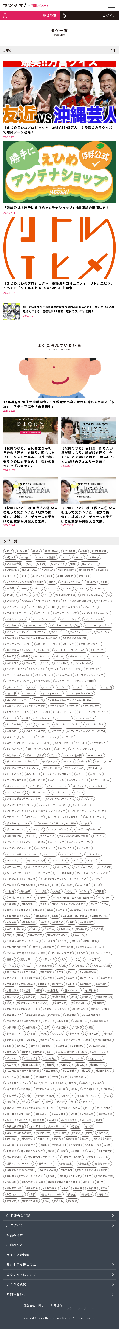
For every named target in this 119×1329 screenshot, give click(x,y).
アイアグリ (104, 601)
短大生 (10, 1121)
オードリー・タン (48, 645)
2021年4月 (52, 552)
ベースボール (56, 818)
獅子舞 (10, 1115)
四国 (20, 935)
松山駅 (27, 1077)
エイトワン (104, 632)
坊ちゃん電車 (37, 954)
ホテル (86, 824)
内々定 (24, 910)
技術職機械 (13, 1028)
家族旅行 (58, 985)
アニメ (53, 608)
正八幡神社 (89, 1090)
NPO (41, 583)
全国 (106, 904)
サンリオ (12, 719)
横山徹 (62, 1090)
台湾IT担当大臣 (15, 929)
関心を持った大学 (33, 1183)
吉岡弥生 (49, 929)
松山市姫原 (51, 1071)
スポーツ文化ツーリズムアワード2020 (28, 744)
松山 (50, 1053)
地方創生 (49, 948)
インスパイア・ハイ (44, 620)
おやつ (29, 651)
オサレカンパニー (90, 645)
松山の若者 (31, 1059)
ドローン (97, 774)
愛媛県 (10, 1009)
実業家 (43, 985)
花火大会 (62, 1133)
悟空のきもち (104, 997)
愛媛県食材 (13, 1022)
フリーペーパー (39, 793)
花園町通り (44, 1133)
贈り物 (76, 1145)
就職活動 (53, 991)
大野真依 (47, 972)
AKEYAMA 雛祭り (46, 558)
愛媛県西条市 (90, 1016)
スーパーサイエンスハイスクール (86, 731)
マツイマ (99, 836)
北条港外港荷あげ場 (76, 917)
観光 (58, 1139)
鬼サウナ (12, 1201)
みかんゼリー (14, 861)
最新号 (63, 1047)
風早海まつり (14, 1189)
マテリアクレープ (71, 855)
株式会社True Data (18, 1084)
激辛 (48, 1102)
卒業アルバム (100, 917)
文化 (44, 1034)
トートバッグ (14, 774)
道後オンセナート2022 (19, 1164)
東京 (25, 1053)
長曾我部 (12, 1183)
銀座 (88, 1177)
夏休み (10, 960)
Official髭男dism (72, 583)
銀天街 (76, 1177)
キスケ (45, 663)
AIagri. (26, 558)
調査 (97, 1139)
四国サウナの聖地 (58, 935)
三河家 (10, 886)
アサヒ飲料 (36, 608)
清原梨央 (12, 1102)
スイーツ (12, 737)
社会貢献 (39, 1121)
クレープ (46, 688)
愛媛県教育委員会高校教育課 (44, 1016)
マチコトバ (48, 836)
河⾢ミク (66, 1096)
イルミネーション (16, 620)
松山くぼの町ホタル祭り (73, 1053)
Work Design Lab (92, 595)
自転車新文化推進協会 (19, 1133)
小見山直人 (13, 991)
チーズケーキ (95, 756)
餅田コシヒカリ (15, 1195)
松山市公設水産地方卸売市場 (23, 1071)
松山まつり (96, 1059)
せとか (61, 750)
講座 (108, 1139)
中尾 (97, 886)
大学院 (10, 966)
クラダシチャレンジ (18, 682)
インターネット (94, 620)
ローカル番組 (64, 873)
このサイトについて (21, 1280)
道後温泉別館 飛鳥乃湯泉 (21, 1170)
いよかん (104, 614)
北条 (55, 917)
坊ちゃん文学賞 (15, 954)
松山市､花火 (98, 1065)
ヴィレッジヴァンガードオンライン (26, 632)
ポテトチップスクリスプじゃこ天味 (56, 824)
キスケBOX (62, 663)
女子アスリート (15, 979)
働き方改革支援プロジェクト (69, 904)
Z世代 (40, 601)
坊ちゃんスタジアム (91, 948)
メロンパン (93, 861)
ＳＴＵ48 (52, 589)
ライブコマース (84, 867)
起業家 (10, 1152)
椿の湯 (10, 1090)
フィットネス (97, 787)
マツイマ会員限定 (35, 842)
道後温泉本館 (48, 1170)
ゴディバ (63, 688)
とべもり (33, 774)
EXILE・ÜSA (30, 570)
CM (29, 564)
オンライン (98, 651)
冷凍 (62, 910)
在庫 (64, 941)
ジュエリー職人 (95, 725)
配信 (104, 1170)
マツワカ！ (84, 849)
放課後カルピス (15, 1034)
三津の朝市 (26, 886)
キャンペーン (43, 676)
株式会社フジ (68, 1084)
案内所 (86, 1084)
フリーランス (61, 793)
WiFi (47, 595)
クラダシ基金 (42, 682)
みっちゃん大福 (36, 861)
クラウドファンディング (89, 676)
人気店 (57, 892)
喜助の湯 (82, 929)
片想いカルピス (71, 1108)
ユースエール (14, 867)
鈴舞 (51, 1177)
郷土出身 (67, 1170)
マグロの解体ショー (89, 830)
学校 (60, 979)
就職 (39, 991)
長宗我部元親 (105, 1177)
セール (81, 744)
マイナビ (38, 830)
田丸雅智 (25, 1115)
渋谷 (25, 1102)
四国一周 (80, 935)
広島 (44, 997)
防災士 (88, 1183)
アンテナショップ (67, 614)
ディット (85, 762)
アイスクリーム (15, 608)
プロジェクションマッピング (88, 812)
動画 (27, 917)
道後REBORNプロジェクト (42, 1158)
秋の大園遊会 (69, 1121)
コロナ (92, 688)
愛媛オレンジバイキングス (33, 1003)
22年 (84, 552)
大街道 (62, 966)
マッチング (58, 842)
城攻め (82, 954)
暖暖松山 (48, 1047)
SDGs (24, 589)
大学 (63, 960)
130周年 (23, 552)
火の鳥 (61, 1102)
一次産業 (30, 880)
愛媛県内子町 (14, 1016)
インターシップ (70, 620)
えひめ (10, 638)
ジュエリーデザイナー (68, 725)
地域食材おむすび (16, 948)
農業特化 (77, 1152)
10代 (9, 552)
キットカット (37, 669)
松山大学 (66, 1065)
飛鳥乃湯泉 (50, 1189)
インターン (13, 626)
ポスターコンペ (95, 818)
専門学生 (102, 985)
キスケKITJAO (83, 663)
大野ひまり (13, 972)
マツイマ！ (13, 842)
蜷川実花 (12, 1139)
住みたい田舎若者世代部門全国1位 (73, 898)
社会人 (24, 1121)
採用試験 (77, 1028)
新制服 (108, 1034)
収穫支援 (58, 923)
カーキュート (41, 657)
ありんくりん (70, 608)
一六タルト (13, 880)
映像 (9, 1047)
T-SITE (68, 589)
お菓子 (24, 657)
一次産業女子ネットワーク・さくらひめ (64, 880)
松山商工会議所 (31, 1065)
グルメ (32, 688)
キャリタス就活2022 (18, 676)
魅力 (46, 1201)
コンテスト (29, 694)
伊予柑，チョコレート (19, 898)
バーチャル (58, 781)
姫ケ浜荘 (35, 979)
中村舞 (10, 892)
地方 (35, 948)
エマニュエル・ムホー (19, 645)
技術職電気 (31, 1028)
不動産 (68, 886)
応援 (74, 997)
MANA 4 (84, 577)
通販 (90, 1152)
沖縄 (27, 1096)
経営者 (76, 1127)
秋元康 (87, 1121)
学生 (72, 979)
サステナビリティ (64, 713)
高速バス (103, 1195)
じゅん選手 (13, 731)
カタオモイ (13, 663)
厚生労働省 (29, 923)
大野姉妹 (30, 972)
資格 (44, 1145)
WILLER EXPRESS (65, 595)
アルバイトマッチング (19, 614)
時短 (34, 1047)
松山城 (50, 1065)
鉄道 (63, 1177)
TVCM (10, 595)
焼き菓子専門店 (15, 1108)
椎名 (99, 1084)
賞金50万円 (59, 1145)
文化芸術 (58, 1034)
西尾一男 (44, 1139)
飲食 (104, 1189)
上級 (55, 886)
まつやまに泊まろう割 (19, 849)
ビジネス (79, 787)
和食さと (66, 929)
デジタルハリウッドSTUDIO (23, 768)
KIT (50, 577)
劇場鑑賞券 (13, 917)
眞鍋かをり (106, 1115)
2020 (37, 552)
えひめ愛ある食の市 (75, 638)
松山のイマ (14, 1238)
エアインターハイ (81, 632)
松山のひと (13, 1059)
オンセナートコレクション (71, 651)
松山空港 (12, 1077)
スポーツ (68, 737)
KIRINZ (38, 577)
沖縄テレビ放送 (45, 1096)
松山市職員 (70, 1071)
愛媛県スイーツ (29, 1009)
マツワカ (67, 849)
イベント (88, 614)
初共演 (91, 910)
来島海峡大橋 (97, 1047)
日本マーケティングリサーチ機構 (71, 1040)
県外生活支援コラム (21, 1270)
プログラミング (15, 812)
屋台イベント (72, 991)
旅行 (44, 1040)
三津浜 (43, 886)
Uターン (24, 595)
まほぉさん (94, 855)
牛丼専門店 (104, 1108)
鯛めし (59, 1201)
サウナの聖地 (92, 706)
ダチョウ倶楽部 (35, 756)
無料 (73, 1102)
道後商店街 (66, 1164)
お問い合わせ (16, 1299)
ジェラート (64, 719)
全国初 (10, 910)
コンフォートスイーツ (80, 694)
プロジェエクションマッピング (47, 812)
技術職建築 (99, 1022)
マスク (32, 836)
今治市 (71, 892)
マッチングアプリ (80, 842)
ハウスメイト (78, 781)
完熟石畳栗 (26, 985)
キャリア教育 (73, 669)
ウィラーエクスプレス (98, 626)
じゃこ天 (44, 725)
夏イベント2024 (101, 954)
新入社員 (93, 1034)
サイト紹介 (58, 706)
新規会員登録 (18, 1218)
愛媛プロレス (80, 1003)
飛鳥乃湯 (33, 1189)
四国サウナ (35, 935)
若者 (89, 1133)
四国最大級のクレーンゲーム (23, 941)
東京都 (38, 1053)
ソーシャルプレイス (83, 750)
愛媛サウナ (60, 1003)
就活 (27, 991)
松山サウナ (99, 1053)
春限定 (22, 1047)
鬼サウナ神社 (30, 1201)
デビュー (95, 768)
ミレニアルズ (59, 861)
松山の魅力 (50, 1059)
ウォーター (59, 632)
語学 (85, 1139)
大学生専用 (93, 960)
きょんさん (63, 676)
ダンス (54, 756)
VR (36, 595)
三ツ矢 (96, 880)
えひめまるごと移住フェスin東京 (39, 638)
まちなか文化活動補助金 (74, 836)
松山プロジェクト (73, 1059)
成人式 (48, 1022)
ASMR (66, 558)
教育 (32, 1034)
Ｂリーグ (94, 558)
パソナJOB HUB (16, 787)
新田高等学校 (27, 1040)
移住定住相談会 (15, 1127)
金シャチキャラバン (31, 1177)
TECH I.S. (99, 589)
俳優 (44, 904)
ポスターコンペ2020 (18, 824)
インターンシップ (35, 626)
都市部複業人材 (87, 1170)
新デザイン (76, 1034)
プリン (79, 793)
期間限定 (78, 1047)
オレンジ (44, 651)
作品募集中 (29, 904)
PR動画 (10, 589)
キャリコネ (93, 669)
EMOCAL (12, 570)
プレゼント (86, 799)
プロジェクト (14, 818)
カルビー (30, 663)
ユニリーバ (63, 867)
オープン (69, 645)
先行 (94, 904)
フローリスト (81, 805)
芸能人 (77, 1133)
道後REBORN (14, 1158)
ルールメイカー (15, 873)
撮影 (90, 1028)
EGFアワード (90, 564)
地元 (75, 941)
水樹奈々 (107, 1090)
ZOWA (27, 601)
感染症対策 (31, 1022)
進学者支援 (106, 1152)
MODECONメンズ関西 (19, 583)
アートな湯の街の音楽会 (77, 601)
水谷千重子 (13, 1096)
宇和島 (10, 985)
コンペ (39, 700)
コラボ (78, 688)
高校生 (72, 1195)
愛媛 (9, 1003)
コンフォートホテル (18, 700)
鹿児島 (73, 1201)
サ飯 (25, 719)
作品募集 (12, 904)
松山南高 (12, 1065)
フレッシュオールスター (54, 805)
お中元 (10, 657)
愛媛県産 (72, 1016)
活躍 (108, 1096)
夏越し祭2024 (28, 960)
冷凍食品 (76, 910)
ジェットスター (43, 719)
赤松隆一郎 (92, 1145)
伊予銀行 (43, 898)
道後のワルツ (46, 1164)
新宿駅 (10, 1040)
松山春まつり (104, 1071)
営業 (9, 935)
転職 (51, 1152)
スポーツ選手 (63, 744)
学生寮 (106, 979)
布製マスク (13, 997)
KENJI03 (12, 577)
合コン (34, 929)
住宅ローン (105, 898)
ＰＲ (104, 583)
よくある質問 (16, 1290)
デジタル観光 (52, 768)
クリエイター (14, 688)
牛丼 (89, 1108)
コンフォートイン (52, 694)
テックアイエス (74, 768)
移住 (99, 1121)
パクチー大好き (101, 781)
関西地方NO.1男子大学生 (63, 1183)
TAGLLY (82, 589)
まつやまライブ (46, 849)
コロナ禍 (12, 694)
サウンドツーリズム (18, 713)
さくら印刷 (41, 713)
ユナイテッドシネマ (39, 867)
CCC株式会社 (14, 564)
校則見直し (80, 1077)
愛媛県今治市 (99, 1009)
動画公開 (42, 917)
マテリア (50, 855)
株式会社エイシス (45, 1084)
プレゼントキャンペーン (20, 805)
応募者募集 (59, 997)
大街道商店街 (79, 966)
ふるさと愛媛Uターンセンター (24, 799)
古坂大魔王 (87, 923)
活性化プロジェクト (88, 1096)
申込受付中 (43, 1115)
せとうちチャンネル (40, 750)
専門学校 (86, 985)
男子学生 (61, 1115)
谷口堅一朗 (13, 1145)
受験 (72, 923)
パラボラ (36, 787)
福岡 (53, 1121)
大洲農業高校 (44, 966)
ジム (30, 725)
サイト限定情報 (18, 1260)
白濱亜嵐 (88, 1115)
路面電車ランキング (31, 1152)
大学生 (76, 960)
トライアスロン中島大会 (57, 774)
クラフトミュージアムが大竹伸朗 (75, 682)
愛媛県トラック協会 (55, 1009)
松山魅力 (42, 1077)
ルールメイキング (40, 873)
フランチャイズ (15, 793)
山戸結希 (91, 991)
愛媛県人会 (79, 1009)
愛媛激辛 (99, 1003)
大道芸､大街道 (101, 966)
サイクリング (37, 706)
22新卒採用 (99, 552)
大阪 (60, 972)
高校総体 (87, 1195)
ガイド (59, 657)
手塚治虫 (63, 1022)
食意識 (78, 1189)
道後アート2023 (73, 1158)
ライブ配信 (105, 867)
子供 (49, 979)
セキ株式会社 (98, 744)
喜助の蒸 (98, 929)
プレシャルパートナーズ (60, 799)
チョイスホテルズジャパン (22, 762)
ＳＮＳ (37, 589)
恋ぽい (87, 997)
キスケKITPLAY (15, 669)
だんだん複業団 (73, 756)
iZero (103, 570)
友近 (44, 923)
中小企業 (83, 886)
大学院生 (25, 966)
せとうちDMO (15, 750)
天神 (72, 972)
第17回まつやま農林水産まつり (47, 1127)
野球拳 (10, 1177)
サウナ (74, 706)
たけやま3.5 (13, 756)
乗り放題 (25, 892)
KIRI (25, 577)
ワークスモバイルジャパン (93, 873)
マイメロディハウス (60, 830)
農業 (63, 1152)
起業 (107, 1145)
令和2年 (85, 892)
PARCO (92, 583)
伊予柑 (100, 892)
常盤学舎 (30, 997)
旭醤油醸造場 (104, 1040)
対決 (72, 985)
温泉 (36, 1102)
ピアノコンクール (57, 787)
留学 (74, 1115)
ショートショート (35, 731)
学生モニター (88, 979)
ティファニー (104, 762)
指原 (46, 1028)
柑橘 (55, 1077)
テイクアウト (50, 762)
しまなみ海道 (14, 725)
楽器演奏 (25, 1090)
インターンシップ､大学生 (65, 626)
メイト (77, 861)
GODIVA (48, 570)
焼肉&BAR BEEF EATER (43, 1108)
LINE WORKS (66, 577)
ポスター (75, 818)
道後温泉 (84, 1164)
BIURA (79, 558)
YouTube (12, 601)
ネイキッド (39, 781)
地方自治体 (67, 948)
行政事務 (28, 1139)
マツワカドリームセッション (23, 855)
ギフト (55, 669)
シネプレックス (85, 719)
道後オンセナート (98, 1158)
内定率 (38, 910)
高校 (32, 1195)
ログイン (15, 1228)
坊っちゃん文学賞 (62, 954)
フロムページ (35, 818)
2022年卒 (70, 552)
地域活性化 (90, 941)
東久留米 (12, 1053)
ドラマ (81, 774)
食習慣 (92, 1189)
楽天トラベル (44, 1090)
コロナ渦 (107, 688)
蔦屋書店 (103, 1133)
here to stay (66, 570)
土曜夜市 (50, 941)
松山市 (81, 1065)
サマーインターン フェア (94, 713)
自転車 (89, 1127)
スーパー (57, 731)
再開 (50, 910)
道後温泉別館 (102, 1164)
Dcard (41, 564)
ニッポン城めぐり (16, 781)
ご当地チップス (15, 706)
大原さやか (49, 960)
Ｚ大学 (54, 601)
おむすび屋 (13, 651)
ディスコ (69, 762)
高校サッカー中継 (52, 1195)
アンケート (44, 614)
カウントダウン (99, 657)
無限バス (88, 1102)
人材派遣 (42, 892)
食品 (65, 1189)
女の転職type (88, 972)
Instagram (86, 570)
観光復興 (72, 1139)
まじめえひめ (14, 836)
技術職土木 (81, 1022)
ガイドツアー (77, 657)
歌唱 (74, 1090)
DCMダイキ (58, 564)
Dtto (74, 564)
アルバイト (90, 608)
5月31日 (11, 558)
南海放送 (12, 923)
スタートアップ (48, 737)
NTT (52, 583)
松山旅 (87, 1071)
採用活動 (61, 1028)
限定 (100, 1183)
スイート (28, 737)
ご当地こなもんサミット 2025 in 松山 (70, 700)
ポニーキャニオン (16, 830)
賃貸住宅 (30, 1145)
